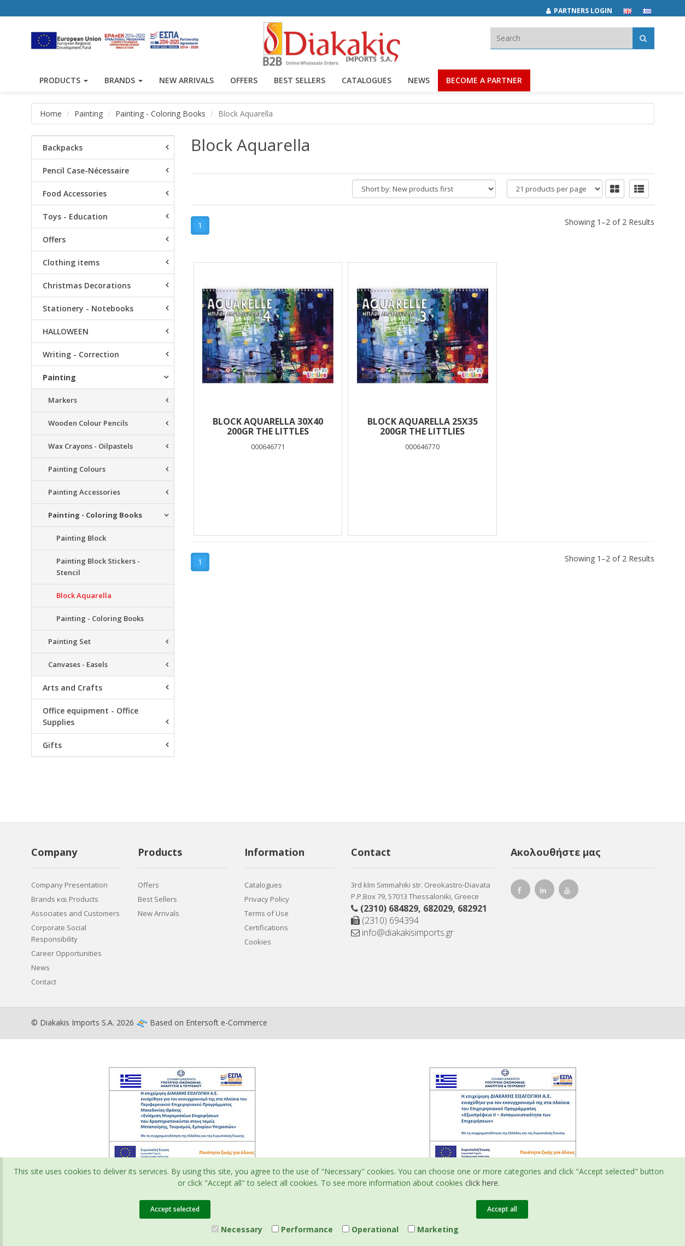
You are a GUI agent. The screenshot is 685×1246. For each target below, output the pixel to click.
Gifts (52, 745)
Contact (43, 982)
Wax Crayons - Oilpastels (90, 446)
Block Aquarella (84, 595)
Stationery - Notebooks (88, 308)
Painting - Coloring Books (160, 113)
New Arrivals (158, 913)
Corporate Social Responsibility (58, 933)
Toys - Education (75, 216)
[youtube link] (568, 891)
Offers (54, 239)
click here (481, 1183)
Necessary (237, 1229)
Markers (62, 400)
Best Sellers (299, 81)
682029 (438, 908)
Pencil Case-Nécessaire (86, 170)
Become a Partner (484, 81)
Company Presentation (69, 885)
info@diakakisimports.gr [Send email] (402, 932)
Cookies (257, 942)
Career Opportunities (66, 953)
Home (51, 113)
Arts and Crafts (72, 687)
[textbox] (561, 38)
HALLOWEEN (66, 331)
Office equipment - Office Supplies (90, 716)
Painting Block (81, 538)
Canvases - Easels (78, 664)
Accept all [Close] (502, 1209)
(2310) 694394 (385, 920)
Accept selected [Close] (175, 1209)
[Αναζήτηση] (643, 38)
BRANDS (123, 81)
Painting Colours (77, 469)
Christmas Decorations (87, 285)
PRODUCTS (63, 81)
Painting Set (69, 641)
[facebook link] (520, 891)
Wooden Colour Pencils (88, 423)
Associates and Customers (75, 913)
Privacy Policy (266, 899)
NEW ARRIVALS (186, 81)
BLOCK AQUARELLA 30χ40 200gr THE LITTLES (268, 426)
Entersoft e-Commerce (226, 1022)
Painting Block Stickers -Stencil (98, 566)
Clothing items (71, 262)
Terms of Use (266, 913)
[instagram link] (544, 891)
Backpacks (63, 147)
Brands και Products (64, 899)
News (419, 81)
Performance (302, 1229)
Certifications (266, 927)
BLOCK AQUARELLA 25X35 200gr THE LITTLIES (422, 426)
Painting (88, 113)
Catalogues (366, 81)
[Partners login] (584, 11)
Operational (370, 1229)
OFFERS (243, 81)
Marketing (433, 1229)
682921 (472, 908)
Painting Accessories (84, 492)
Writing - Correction (81, 354)
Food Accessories (75, 193)
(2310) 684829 (389, 908)
